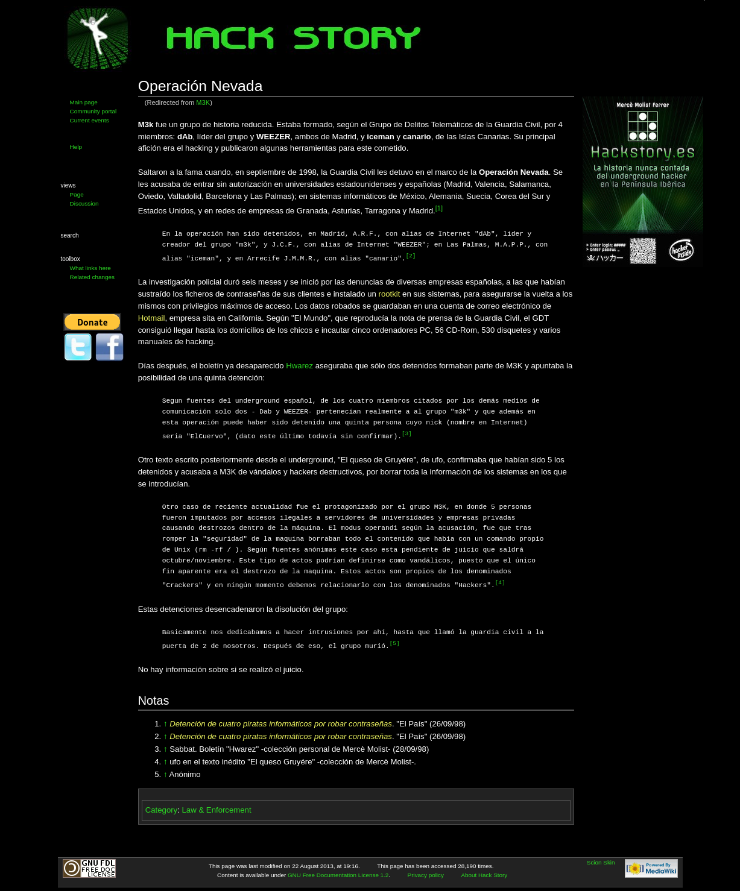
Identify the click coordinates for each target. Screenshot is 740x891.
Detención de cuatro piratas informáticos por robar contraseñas (280, 721)
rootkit (389, 293)
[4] (500, 581)
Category (161, 807)
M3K (203, 102)
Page (77, 194)
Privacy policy (426, 872)
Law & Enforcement (216, 807)
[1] (439, 208)
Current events (89, 120)
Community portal (93, 111)
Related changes (92, 277)
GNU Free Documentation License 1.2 (338, 872)
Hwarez (299, 365)
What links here (90, 268)
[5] (395, 642)
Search (70, 235)
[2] (411, 256)
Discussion (84, 203)
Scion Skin (601, 860)
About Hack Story (484, 872)
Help (76, 146)
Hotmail (151, 317)
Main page (84, 102)
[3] (407, 433)
